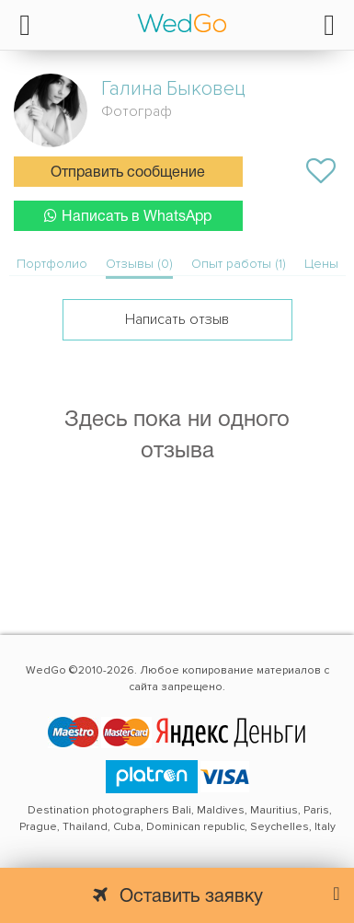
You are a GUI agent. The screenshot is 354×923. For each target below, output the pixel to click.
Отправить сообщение (128, 173)
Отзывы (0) (139, 263)
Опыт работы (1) (238, 263)
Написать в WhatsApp (127, 216)
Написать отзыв (177, 319)
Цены (321, 263)
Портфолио (52, 263)
